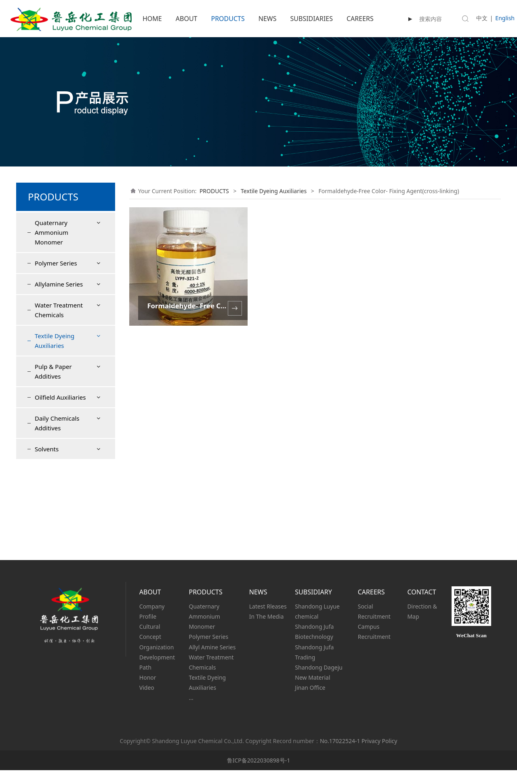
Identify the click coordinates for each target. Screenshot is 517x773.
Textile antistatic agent (62, 429)
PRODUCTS (227, 18)
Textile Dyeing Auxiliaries (54, 341)
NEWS (267, 18)
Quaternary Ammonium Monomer (51, 232)
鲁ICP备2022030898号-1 (258, 763)
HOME (152, 18)
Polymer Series (56, 263)
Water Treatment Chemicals (59, 310)
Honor (147, 680)
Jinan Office (310, 690)
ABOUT (187, 18)
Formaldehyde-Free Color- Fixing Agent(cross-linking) (67, 399)
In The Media (266, 619)
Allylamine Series (59, 284)
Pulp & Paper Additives (53, 459)
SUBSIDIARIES (311, 18)
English (505, 18)
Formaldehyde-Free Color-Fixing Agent (67, 370)
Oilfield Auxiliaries (60, 485)
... (191, 700)
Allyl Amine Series (212, 649)
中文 (482, 18)
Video (146, 690)
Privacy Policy (379, 744)
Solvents (47, 537)
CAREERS (360, 18)
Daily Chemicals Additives (57, 511)
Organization (156, 649)
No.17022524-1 (340, 744)
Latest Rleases (268, 609)
